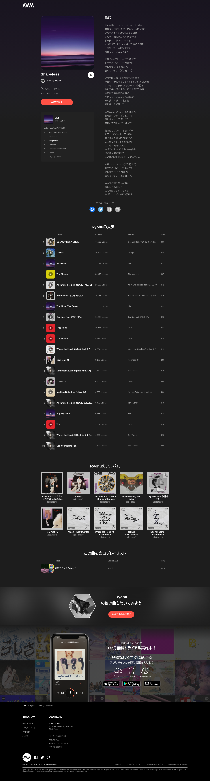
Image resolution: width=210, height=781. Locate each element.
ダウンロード (27, 723)
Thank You (62, 381)
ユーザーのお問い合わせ (58, 736)
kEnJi (110, 568)
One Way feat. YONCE (68, 242)
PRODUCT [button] (28, 717)
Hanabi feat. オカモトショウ (70, 295)
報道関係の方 (54, 740)
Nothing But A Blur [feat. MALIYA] (74, 371)
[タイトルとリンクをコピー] (109, 209)
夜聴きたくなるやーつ (65, 568)
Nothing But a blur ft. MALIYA (71, 392)
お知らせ (26, 732)
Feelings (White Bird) (57, 149)
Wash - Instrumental (78, 532)
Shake (51, 153)
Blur (57, 118)
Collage (131, 253)
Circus (130, 381)
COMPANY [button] (55, 717)
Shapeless (49, 706)
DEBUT (131, 328)
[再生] (91, 75)
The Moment (63, 274)
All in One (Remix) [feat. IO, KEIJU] (74, 285)
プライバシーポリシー (134, 764)
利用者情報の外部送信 (155, 764)
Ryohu (58, 81)
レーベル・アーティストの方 (58, 743)
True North (62, 328)
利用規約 (118, 764)
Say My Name (55, 157)
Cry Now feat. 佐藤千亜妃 (69, 317)
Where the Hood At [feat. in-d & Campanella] (79, 435)
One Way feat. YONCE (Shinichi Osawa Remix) (148, 242)
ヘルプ (25, 736)
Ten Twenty (133, 371)
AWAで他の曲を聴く (121, 614)
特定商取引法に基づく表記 (178, 764)
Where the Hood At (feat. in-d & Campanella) (79, 349)
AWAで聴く (56, 102)
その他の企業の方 (55, 747)
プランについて (28, 728)
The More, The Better (58, 133)
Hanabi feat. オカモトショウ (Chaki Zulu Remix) (147, 295)
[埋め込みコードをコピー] (118, 209)
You (58, 424)
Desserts (52, 145)
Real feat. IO (63, 360)
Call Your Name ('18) (67, 446)
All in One (53, 137)
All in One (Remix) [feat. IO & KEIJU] (75, 403)
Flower (60, 253)
